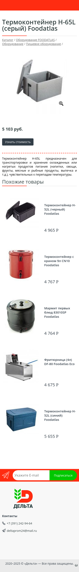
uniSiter (77, 566)
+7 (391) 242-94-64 (19, 523)
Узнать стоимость (18, 142)
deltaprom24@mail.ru (22, 531)
